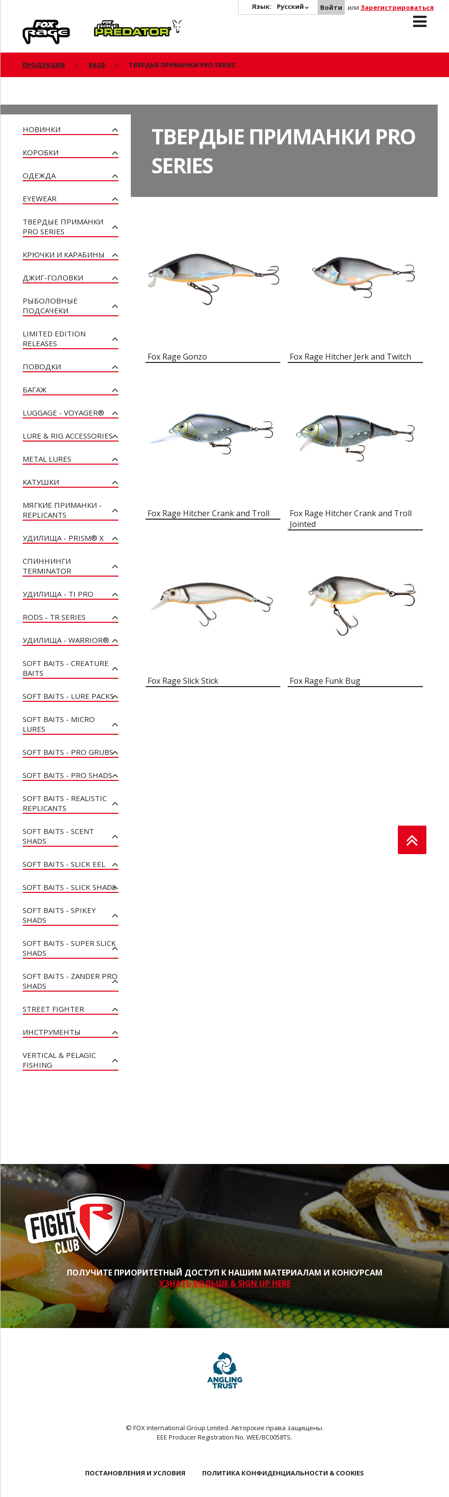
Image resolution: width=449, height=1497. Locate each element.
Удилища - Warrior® (66, 640)
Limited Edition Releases (54, 338)
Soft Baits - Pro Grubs (68, 752)
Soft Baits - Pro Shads (67, 775)
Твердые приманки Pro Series (63, 226)
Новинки (41, 129)
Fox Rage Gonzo (177, 356)
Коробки (41, 152)
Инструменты (52, 1032)
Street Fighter (53, 1009)
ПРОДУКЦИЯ (44, 64)
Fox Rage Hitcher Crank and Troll (208, 513)
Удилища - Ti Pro (58, 594)
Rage (32, 25)
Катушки (41, 482)
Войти (331, 7)
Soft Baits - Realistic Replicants (65, 803)
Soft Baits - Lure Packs (68, 696)
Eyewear (40, 198)
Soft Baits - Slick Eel (64, 864)
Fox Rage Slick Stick (183, 680)
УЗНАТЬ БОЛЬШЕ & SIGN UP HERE (225, 1283)
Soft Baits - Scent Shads (58, 836)
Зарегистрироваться (397, 7)
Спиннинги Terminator (47, 566)
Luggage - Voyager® (63, 412)
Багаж (35, 389)
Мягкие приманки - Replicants (62, 510)
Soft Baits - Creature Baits (66, 668)
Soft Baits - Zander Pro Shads (70, 981)
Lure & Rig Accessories (68, 436)
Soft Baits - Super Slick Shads (69, 948)
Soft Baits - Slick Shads (69, 887)
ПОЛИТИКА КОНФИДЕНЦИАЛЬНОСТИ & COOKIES (283, 1473)
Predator (110, 25)
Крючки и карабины (64, 254)
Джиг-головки (53, 277)
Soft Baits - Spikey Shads (59, 915)
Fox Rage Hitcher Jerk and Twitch (350, 356)
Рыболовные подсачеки (50, 305)
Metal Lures (47, 459)
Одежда (39, 175)
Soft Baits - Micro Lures (59, 724)
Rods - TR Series (54, 617)
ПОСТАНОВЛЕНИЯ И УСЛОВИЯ (135, 1473)
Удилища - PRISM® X (63, 538)
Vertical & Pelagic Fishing (59, 1060)
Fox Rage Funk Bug (325, 680)
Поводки (42, 366)
